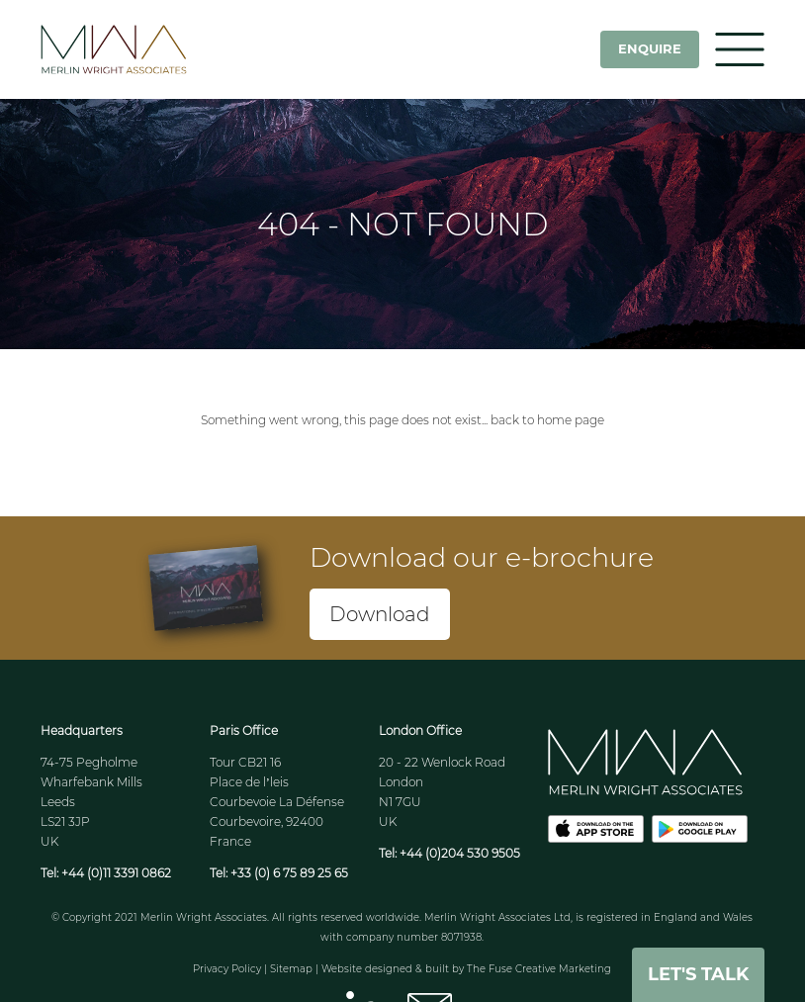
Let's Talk (698, 974)
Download (379, 614)
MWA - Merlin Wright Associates (139, 49)
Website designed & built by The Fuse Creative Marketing (466, 968)
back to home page (547, 419)
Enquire (649, 48)
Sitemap (291, 968)
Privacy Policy (227, 968)
